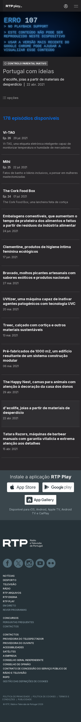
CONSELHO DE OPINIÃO (17, 664)
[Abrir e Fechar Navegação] (76, 6)
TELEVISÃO (9, 584)
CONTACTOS (11, 634)
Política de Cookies (44, 696)
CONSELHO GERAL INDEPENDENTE (23, 660)
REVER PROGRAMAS (15, 609)
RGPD (6, 677)
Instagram (29, 563)
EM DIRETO (9, 605)
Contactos (11, 626)
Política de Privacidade (16, 696)
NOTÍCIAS (9, 575)
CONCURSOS (10, 618)
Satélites (9, 651)
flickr (51, 563)
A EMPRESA (10, 655)
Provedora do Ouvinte (18, 643)
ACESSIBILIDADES (13, 647)
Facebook (7, 563)
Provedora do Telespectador (23, 638)
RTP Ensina (10, 597)
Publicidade (25, 699)
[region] (40, 34)
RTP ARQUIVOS (12, 592)
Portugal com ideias (28, 71)
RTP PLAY (9, 601)
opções (10, 98)
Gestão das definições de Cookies (25, 681)
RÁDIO (7, 588)
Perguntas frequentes (18, 622)
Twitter (18, 563)
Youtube (40, 563)
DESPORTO (9, 580)
